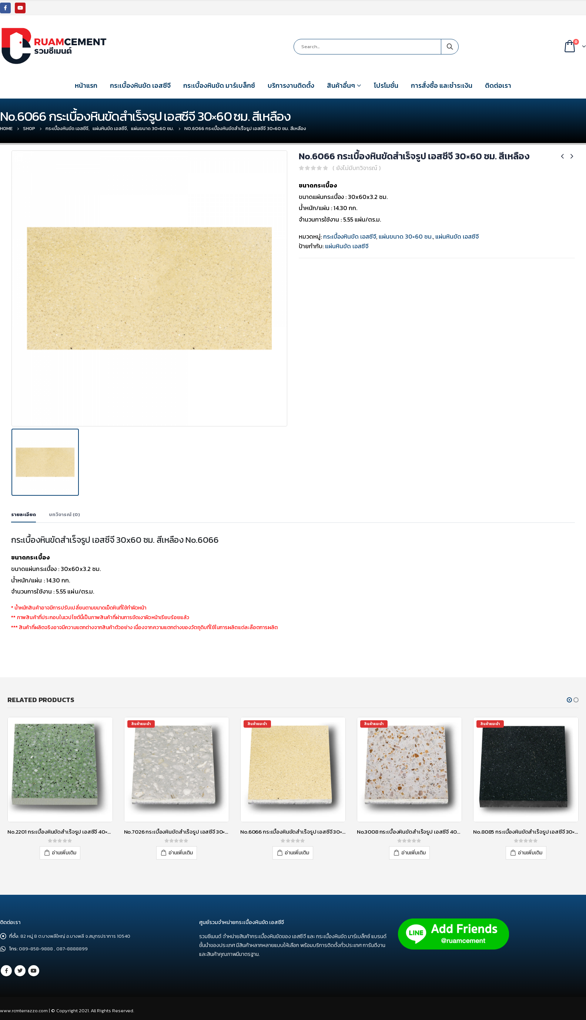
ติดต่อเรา (498, 85)
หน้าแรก (86, 85)
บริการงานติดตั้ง (291, 85)
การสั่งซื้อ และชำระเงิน (441, 85)
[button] (569, 699)
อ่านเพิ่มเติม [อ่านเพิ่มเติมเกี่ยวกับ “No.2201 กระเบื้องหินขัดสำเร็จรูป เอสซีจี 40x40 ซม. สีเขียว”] (64, 853)
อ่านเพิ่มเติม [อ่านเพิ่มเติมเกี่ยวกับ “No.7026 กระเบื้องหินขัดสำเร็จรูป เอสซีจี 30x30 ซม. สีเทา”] (180, 853)
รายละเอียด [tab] (23, 514)
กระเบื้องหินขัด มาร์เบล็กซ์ (219, 85)
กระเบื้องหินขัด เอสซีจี (140, 85)
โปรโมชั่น (386, 85)
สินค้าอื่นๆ (341, 85)
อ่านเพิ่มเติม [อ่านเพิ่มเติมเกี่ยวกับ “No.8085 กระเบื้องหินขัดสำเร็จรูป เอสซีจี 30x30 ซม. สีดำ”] (530, 853)
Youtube (33, 970)
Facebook (6, 970)
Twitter (20, 970)
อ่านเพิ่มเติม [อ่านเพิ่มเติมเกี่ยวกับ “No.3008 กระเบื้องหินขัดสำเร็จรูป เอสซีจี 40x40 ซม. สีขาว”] (413, 853)
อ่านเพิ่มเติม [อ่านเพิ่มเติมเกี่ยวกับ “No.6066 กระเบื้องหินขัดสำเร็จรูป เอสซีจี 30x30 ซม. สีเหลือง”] (297, 853)
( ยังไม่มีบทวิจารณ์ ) (356, 167)
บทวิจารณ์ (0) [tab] (64, 514)
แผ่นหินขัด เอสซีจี (457, 236)
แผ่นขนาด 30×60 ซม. (406, 236)
